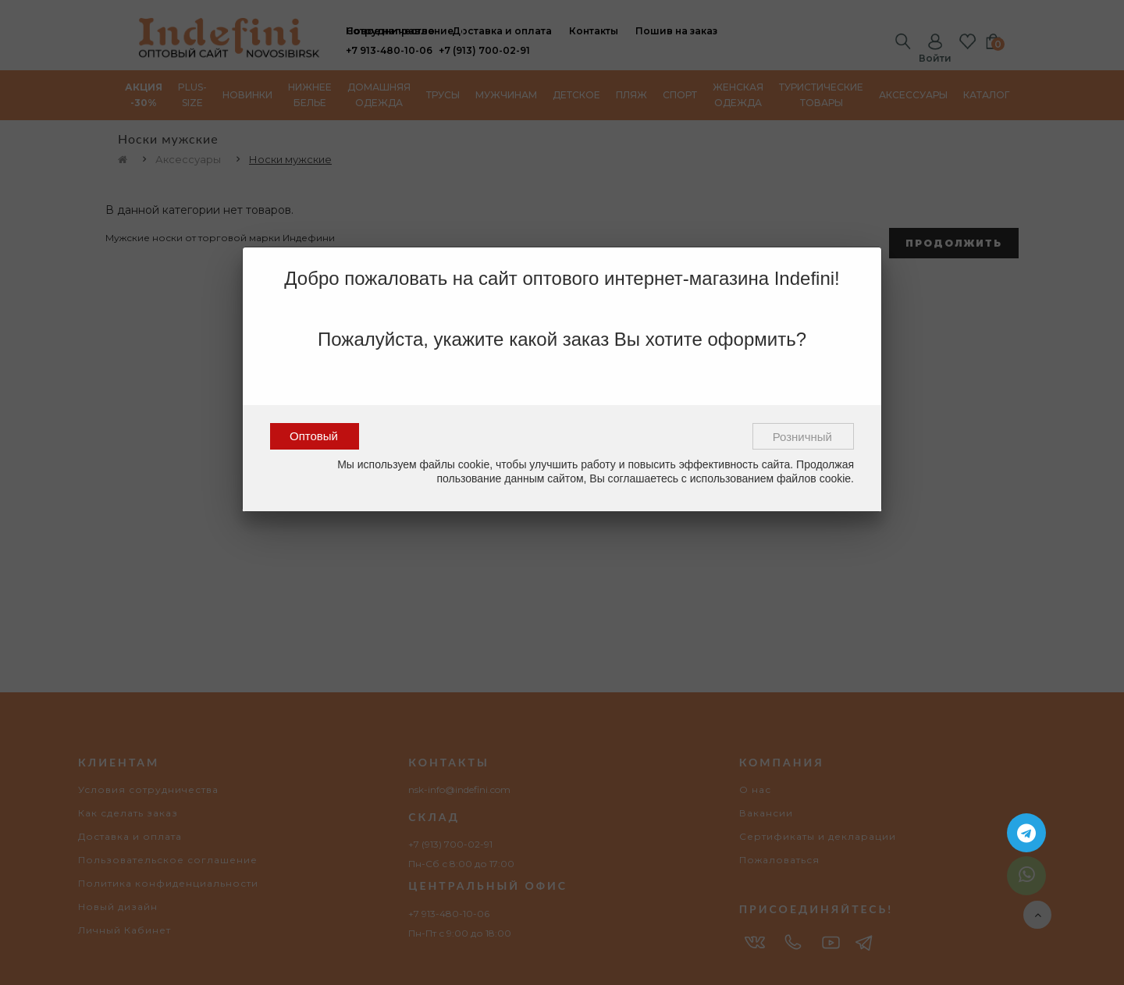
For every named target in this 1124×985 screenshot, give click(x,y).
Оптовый (314, 436)
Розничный (802, 436)
